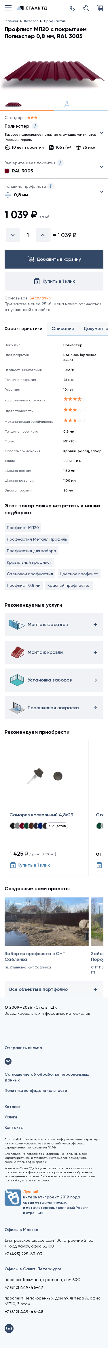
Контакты (14, 1127)
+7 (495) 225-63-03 (23, 1254)
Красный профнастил (69, 585)
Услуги (11, 1117)
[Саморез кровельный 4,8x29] (46, 808)
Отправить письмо (23, 1047)
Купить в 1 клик (30, 865)
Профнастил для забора (31, 550)
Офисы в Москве (21, 1229)
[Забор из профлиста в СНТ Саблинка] (47, 941)
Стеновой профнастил (30, 573)
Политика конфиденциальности (36, 1090)
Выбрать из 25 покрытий (49, 134)
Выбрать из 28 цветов (54, 166)
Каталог (12, 1106)
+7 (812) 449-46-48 (24, 1311)
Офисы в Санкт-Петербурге (33, 1269)
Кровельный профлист (29, 562)
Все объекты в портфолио (54, 989)
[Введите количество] (28, 235)
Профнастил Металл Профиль (37, 539)
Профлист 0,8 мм (24, 585)
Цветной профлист (79, 573)
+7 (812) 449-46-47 (24, 1287)
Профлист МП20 (23, 527)
